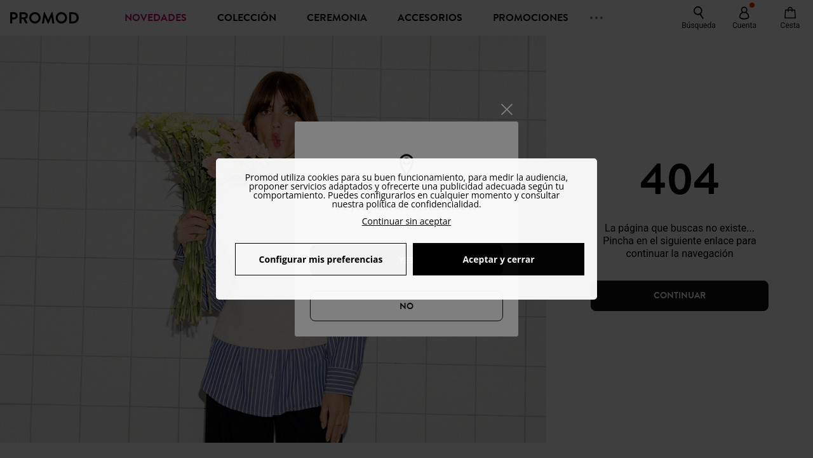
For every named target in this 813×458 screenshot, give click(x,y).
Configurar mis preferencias (321, 259)
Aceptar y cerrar (498, 259)
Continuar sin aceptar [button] (407, 221)
